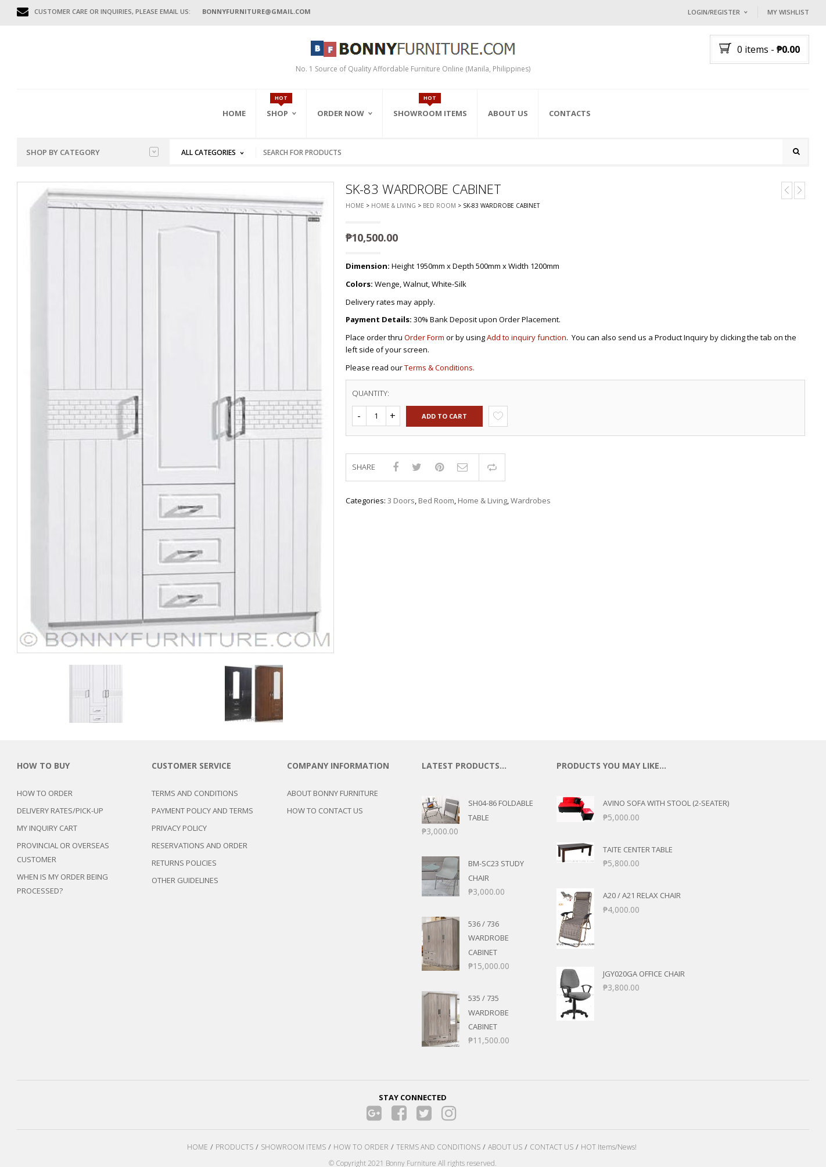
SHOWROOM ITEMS (293, 1152)
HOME (197, 1152)
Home (234, 113)
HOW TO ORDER (45, 799)
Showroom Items (430, 113)
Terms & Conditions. (439, 373)
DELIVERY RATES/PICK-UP (60, 816)
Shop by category (92, 152)
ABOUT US (505, 1152)
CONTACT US (551, 1152)
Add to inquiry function (526, 343)
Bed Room (439, 211)
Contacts (570, 113)
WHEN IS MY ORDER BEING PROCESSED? (62, 889)
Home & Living (393, 211)
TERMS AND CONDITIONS (195, 799)
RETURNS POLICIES (184, 868)
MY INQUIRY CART (47, 834)
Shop (277, 113)
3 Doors (401, 506)
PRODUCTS (234, 1152)
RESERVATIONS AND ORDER (199, 851)
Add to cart (444, 421)
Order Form (424, 343)
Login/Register (714, 12)
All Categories (208, 152)
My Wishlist (788, 12)
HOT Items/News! (609, 1152)
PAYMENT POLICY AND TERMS (202, 816)
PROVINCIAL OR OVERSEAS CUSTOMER (63, 858)
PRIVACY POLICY (179, 834)
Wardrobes (531, 506)
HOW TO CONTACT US (325, 816)
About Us (508, 113)
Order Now (340, 113)
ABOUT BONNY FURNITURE (332, 799)
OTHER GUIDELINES (185, 886)
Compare (492, 473)
